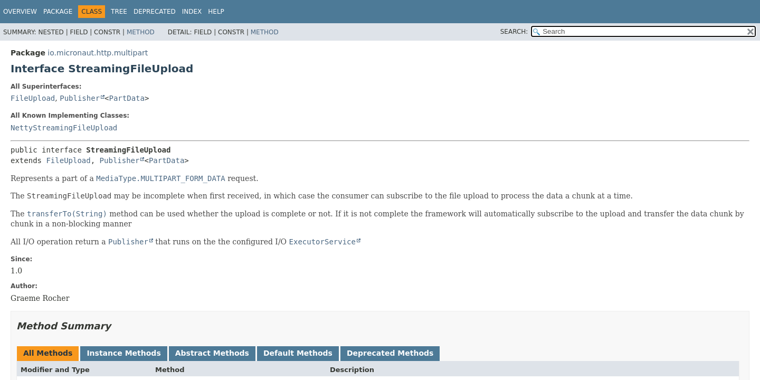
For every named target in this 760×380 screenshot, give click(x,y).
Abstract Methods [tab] (212, 353)
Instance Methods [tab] (123, 353)
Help (216, 11)
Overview (20, 11)
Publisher (80, 98)
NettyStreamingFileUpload (64, 128)
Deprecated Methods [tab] (390, 353)
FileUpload (33, 98)
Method (141, 32)
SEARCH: (514, 31)
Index (192, 11)
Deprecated (155, 11)
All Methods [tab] (47, 353)
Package (57, 11)
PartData (127, 98)
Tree (119, 11)
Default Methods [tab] (297, 353)
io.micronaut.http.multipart (98, 53)
